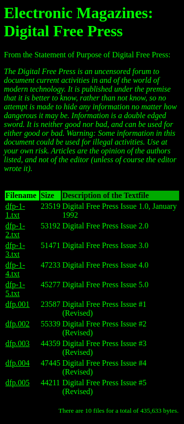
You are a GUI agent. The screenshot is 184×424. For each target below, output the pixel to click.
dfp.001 (17, 304)
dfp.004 (17, 363)
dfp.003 (17, 343)
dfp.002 (17, 324)
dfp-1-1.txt (15, 210)
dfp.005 (17, 382)
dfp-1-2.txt (15, 230)
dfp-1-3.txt (15, 249)
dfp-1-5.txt (15, 289)
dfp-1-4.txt (15, 269)
